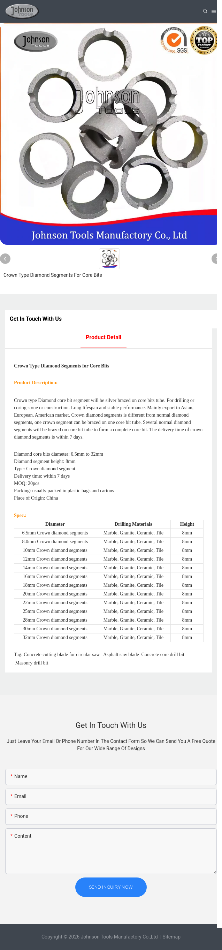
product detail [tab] (103, 337)
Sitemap (172, 937)
